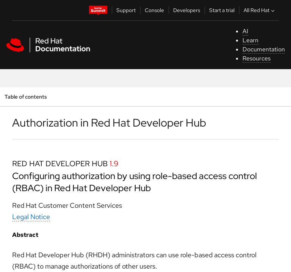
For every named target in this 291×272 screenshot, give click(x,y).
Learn (250, 40)
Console (154, 10)
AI (245, 31)
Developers (186, 10)
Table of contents (25, 96)
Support (126, 10)
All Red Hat (260, 10)
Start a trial (222, 10)
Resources (256, 58)
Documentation (263, 49)
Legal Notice (31, 216)
